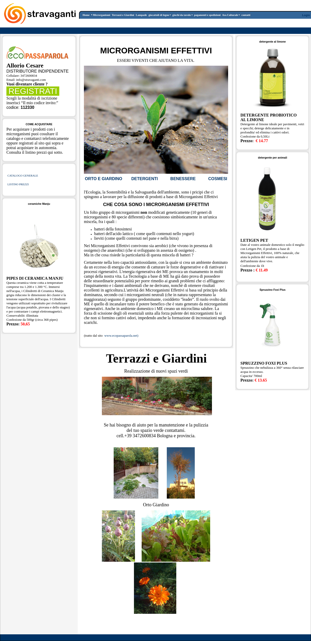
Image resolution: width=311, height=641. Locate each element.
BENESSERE (183, 179)
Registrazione (300, 31)
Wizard (238, 637)
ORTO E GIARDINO (103, 179)
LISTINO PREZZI (18, 184)
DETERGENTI (144, 179)
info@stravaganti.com (31, 80)
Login (306, 15)
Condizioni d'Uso (257, 637)
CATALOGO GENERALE (22, 175)
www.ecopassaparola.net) (120, 335)
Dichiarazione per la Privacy (290, 637)
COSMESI (217, 179)
